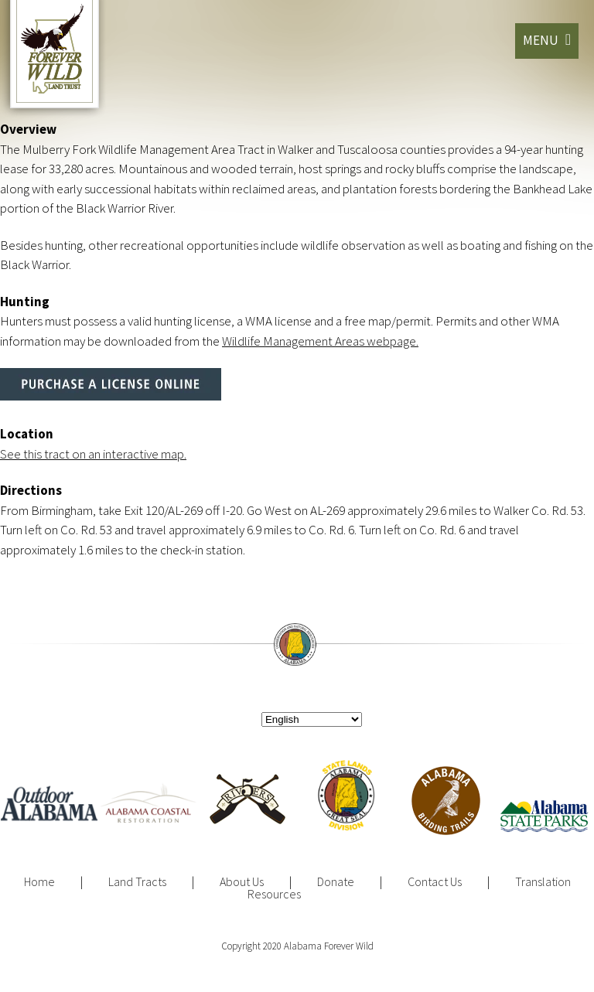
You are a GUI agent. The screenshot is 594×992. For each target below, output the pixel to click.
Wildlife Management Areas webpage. (320, 340)
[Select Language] (311, 719)
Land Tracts (137, 881)
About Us (242, 881)
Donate (335, 881)
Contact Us (435, 881)
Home (39, 881)
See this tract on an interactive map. (93, 453)
